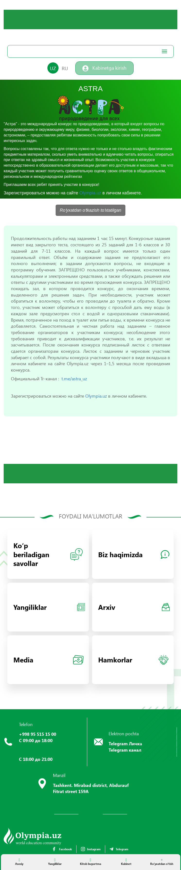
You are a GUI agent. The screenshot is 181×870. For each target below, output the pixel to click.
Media (48, 659)
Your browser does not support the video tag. (40, 28)
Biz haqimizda (133, 554)
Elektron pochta (124, 733)
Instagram (91, 849)
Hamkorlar (133, 660)
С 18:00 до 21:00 (35, 759)
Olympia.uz (90, 193)
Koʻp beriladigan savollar (48, 554)
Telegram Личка (125, 743)
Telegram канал (125, 750)
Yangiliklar (49, 607)
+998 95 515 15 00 (37, 734)
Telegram (119, 849)
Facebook (62, 849)
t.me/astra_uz (74, 379)
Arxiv (134, 607)
